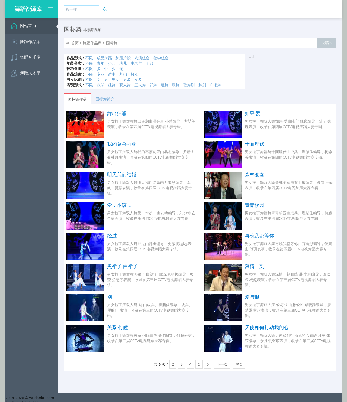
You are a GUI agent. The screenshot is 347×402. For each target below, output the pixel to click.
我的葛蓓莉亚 (121, 143)
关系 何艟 (117, 327)
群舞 (153, 84)
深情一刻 (254, 266)
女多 (138, 79)
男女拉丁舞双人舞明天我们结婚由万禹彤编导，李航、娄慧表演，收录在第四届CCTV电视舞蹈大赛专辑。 (149, 188)
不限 (89, 57)
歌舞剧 (189, 84)
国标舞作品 (77, 99)
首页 (75, 42)
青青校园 (254, 205)
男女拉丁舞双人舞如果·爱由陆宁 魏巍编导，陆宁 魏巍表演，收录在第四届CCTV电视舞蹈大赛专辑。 (288, 124)
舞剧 (202, 84)
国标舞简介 (104, 99)
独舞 (111, 84)
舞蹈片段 (123, 57)
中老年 (136, 63)
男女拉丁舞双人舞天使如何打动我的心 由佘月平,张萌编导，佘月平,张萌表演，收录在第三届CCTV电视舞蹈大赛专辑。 (288, 341)
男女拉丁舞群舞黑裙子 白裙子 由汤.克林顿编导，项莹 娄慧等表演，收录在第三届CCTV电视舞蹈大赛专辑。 (150, 279)
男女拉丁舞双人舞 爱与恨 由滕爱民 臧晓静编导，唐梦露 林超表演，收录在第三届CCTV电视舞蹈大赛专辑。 (288, 310)
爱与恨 (252, 296)
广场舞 (215, 84)
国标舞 (111, 42)
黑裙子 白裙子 (122, 266)
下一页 (222, 364)
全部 (149, 63)
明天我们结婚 (121, 174)
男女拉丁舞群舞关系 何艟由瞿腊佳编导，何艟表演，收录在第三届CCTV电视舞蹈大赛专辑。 (151, 338)
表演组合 (142, 57)
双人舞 (125, 84)
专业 (100, 74)
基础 (123, 74)
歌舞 (175, 84)
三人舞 (140, 84)
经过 (112, 235)
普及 (134, 74)
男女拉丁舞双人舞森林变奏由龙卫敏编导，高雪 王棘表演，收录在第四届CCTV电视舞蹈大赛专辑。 (289, 185)
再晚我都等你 (259, 235)
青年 (100, 63)
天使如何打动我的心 (267, 327)
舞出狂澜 (117, 113)
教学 (100, 84)
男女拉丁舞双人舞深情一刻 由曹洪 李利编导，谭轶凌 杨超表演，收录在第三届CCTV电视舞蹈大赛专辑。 (287, 279)
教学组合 (161, 57)
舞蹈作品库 (92, 42)
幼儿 (123, 63)
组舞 (164, 84)
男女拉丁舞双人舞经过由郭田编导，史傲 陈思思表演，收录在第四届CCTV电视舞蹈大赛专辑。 (149, 246)
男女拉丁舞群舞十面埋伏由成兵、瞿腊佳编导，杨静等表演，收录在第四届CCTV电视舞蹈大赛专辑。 (288, 154)
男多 (127, 79)
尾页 (239, 364)
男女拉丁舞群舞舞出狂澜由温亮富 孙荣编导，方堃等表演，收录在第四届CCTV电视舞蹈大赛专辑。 (151, 124)
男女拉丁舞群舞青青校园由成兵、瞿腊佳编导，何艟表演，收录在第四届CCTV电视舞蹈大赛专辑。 (288, 215)
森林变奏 (254, 174)
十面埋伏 (254, 143)
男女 (115, 79)
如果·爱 (253, 113)
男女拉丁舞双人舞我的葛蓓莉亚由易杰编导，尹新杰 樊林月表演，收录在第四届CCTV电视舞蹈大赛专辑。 (150, 157)
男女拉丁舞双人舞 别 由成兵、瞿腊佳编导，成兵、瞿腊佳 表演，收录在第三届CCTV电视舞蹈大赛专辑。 (149, 310)
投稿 (326, 42)
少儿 (111, 63)
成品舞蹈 (104, 57)
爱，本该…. (119, 205)
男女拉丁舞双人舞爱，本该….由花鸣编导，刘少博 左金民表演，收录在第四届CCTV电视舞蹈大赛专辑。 (151, 215)
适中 (111, 74)
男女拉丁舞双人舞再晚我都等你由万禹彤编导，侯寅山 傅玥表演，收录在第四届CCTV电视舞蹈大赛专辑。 (288, 249)
